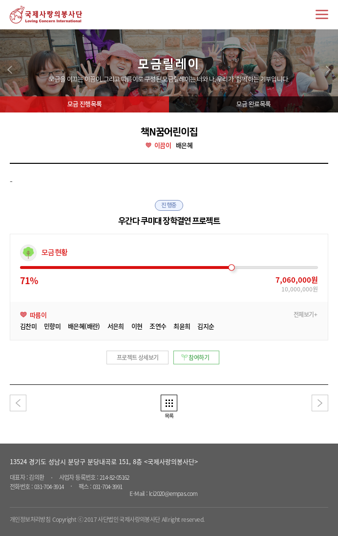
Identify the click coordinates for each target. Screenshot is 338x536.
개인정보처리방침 (30, 519)
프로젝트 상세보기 (138, 357)
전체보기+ (305, 315)
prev (10, 70)
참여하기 (199, 357)
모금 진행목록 (84, 104)
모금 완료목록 (253, 104)
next (328, 70)
